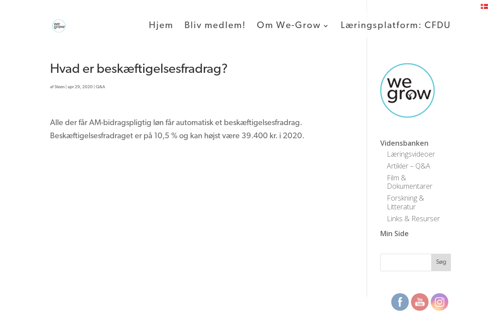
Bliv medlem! (215, 26)
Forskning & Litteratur (405, 202)
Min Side (394, 233)
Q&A (100, 87)
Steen (59, 87)
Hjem (161, 26)
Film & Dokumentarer (410, 182)
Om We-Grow (289, 26)
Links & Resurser (413, 218)
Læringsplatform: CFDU (396, 26)
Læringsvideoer (411, 154)
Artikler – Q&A (408, 166)
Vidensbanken (404, 143)
